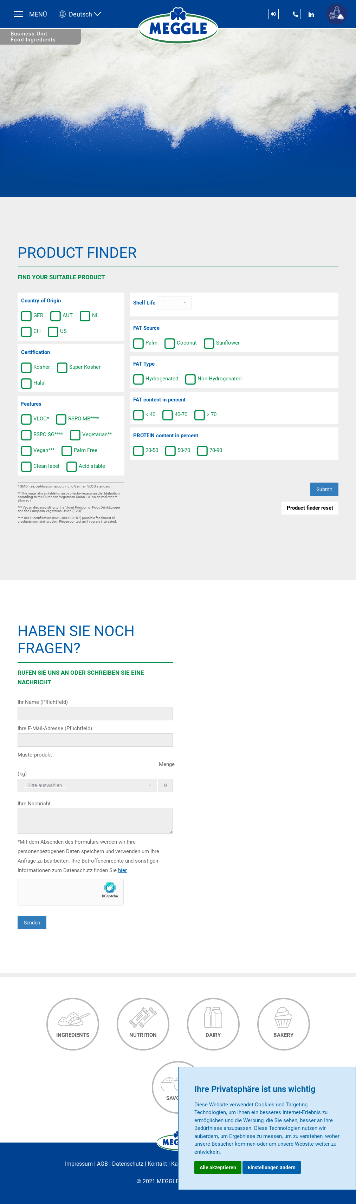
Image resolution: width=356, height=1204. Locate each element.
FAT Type (144, 364)
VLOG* (35, 419)
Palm (145, 343)
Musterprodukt (35, 755)
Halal (33, 383)
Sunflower (222, 343)
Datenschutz (127, 1163)
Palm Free (79, 451)
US (57, 332)
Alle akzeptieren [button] (218, 1167)
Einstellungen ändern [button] (272, 1167)
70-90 (209, 451)
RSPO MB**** (77, 419)
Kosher (35, 367)
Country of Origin (41, 300)
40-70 (174, 415)
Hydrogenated (155, 379)
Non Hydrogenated (213, 379)
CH (31, 332)
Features (31, 404)
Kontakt (157, 1163)
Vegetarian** (91, 435)
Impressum (79, 1163)
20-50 (145, 451)
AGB (102, 1163)
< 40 (144, 415)
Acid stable (85, 467)
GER (32, 316)
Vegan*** (37, 451)
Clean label (40, 467)
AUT (61, 316)
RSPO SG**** (42, 435)
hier (122, 870)
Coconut (180, 343)
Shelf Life (145, 303)
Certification (35, 352)
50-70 (177, 451)
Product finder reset (310, 508)
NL (89, 316)
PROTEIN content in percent (165, 435)
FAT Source (146, 328)
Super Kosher (79, 367)
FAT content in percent (159, 400)
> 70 (205, 415)
